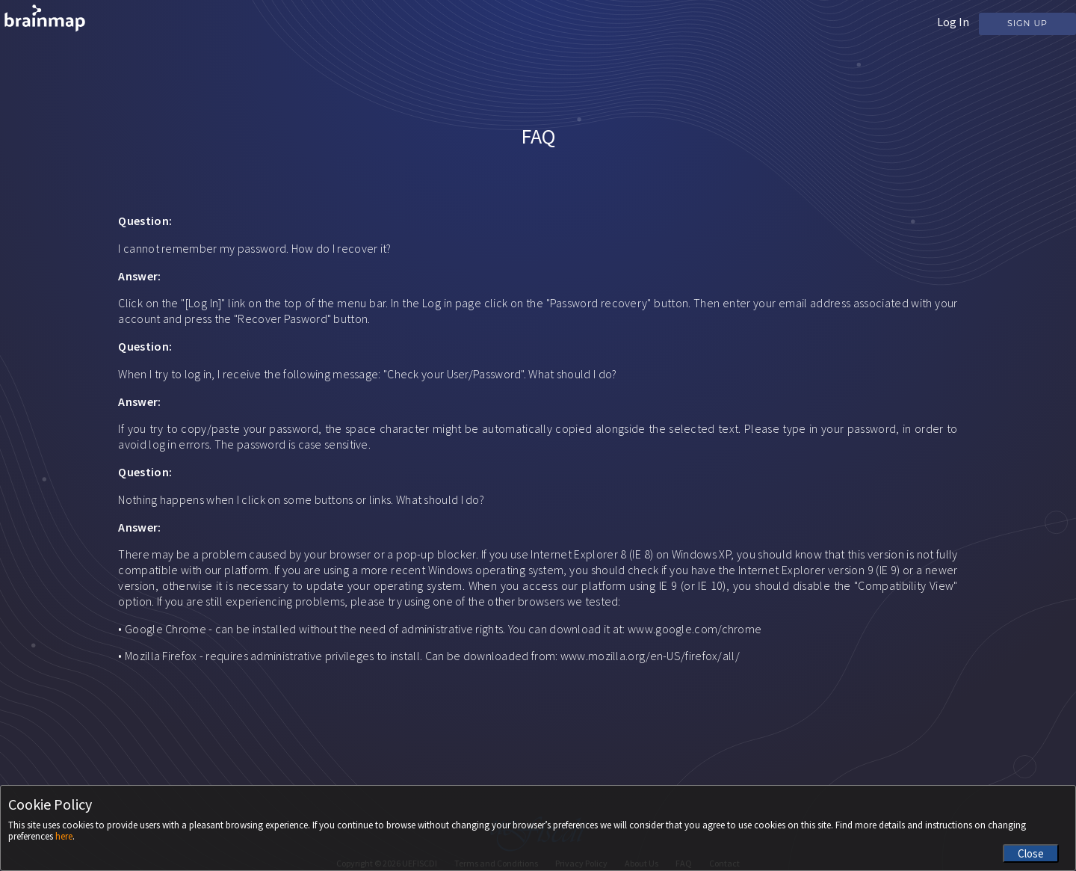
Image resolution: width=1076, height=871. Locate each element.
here (63, 836)
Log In (953, 21)
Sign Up (1027, 23)
